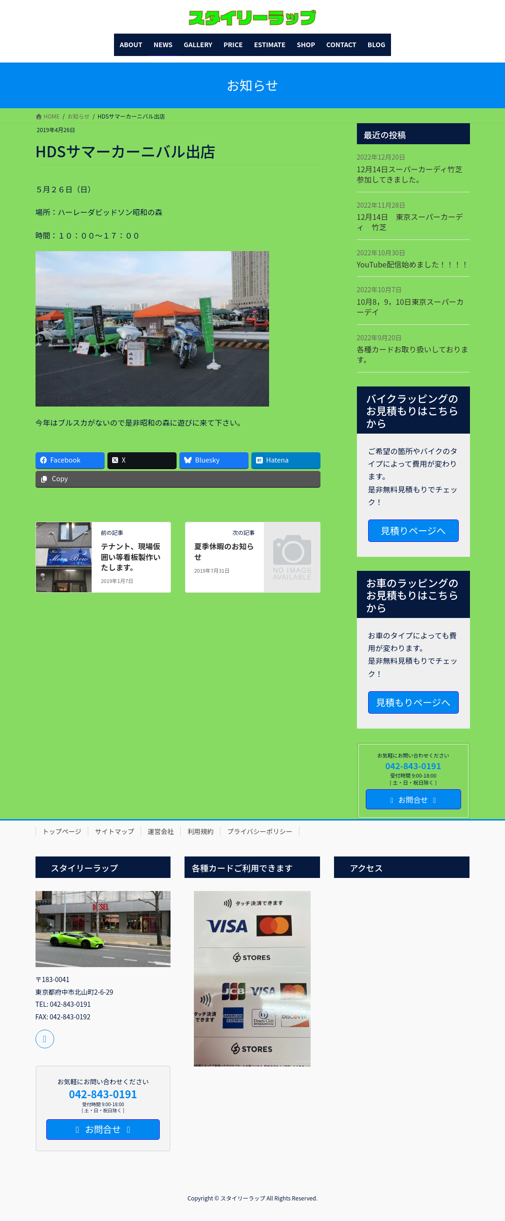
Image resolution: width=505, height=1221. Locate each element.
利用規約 (200, 831)
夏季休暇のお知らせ (224, 551)
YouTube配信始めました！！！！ (413, 264)
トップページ (62, 831)
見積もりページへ (413, 702)
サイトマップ (114, 831)
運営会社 (161, 831)
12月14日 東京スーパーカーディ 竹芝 (410, 221)
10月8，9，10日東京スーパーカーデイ (410, 306)
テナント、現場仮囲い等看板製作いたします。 (131, 556)
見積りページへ (413, 530)
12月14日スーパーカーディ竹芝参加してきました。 (409, 174)
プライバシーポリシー (259, 831)
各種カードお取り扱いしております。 (413, 354)
